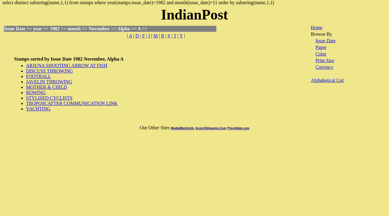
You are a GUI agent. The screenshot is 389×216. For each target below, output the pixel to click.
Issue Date (325, 40)
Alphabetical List (327, 80)
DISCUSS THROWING (49, 71)
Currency (324, 67)
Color (320, 53)
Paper (320, 47)
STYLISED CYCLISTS (49, 97)
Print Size (324, 60)
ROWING (36, 92)
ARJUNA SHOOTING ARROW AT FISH (66, 65)
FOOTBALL (38, 76)
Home (316, 27)
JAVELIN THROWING (49, 81)
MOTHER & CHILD (46, 87)
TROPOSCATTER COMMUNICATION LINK (72, 103)
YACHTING (38, 108)
